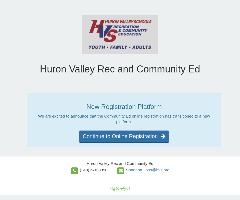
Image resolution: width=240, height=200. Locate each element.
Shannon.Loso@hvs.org (147, 170)
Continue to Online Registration (124, 136)
